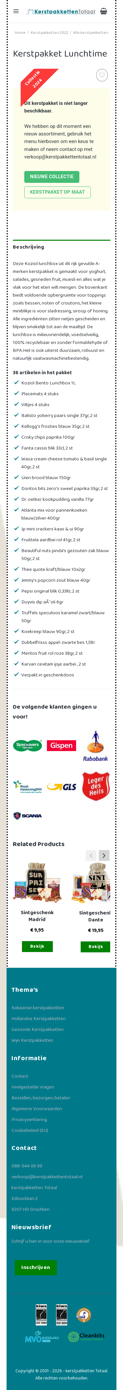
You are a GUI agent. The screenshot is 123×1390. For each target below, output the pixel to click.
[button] (104, 855)
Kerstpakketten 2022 (49, 33)
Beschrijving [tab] (28, 247)
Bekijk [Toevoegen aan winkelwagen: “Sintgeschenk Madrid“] (37, 946)
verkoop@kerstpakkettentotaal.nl (60, 157)
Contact (19, 1076)
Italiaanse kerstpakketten (37, 1008)
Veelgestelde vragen (32, 1087)
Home (20, 33)
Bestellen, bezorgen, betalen (40, 1098)
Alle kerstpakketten (90, 33)
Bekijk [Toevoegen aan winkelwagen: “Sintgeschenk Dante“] (96, 946)
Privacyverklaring (29, 1120)
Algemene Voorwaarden (36, 1109)
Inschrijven (35, 1267)
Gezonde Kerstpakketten (37, 1030)
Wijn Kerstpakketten (32, 1040)
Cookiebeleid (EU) (29, 1130)
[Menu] (17, 11)
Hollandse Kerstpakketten (38, 1019)
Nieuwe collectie (52, 176)
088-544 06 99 (26, 1166)
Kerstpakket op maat (57, 192)
